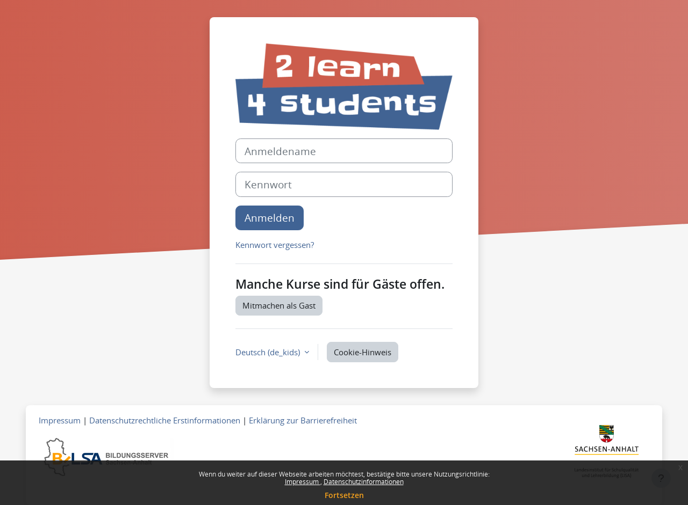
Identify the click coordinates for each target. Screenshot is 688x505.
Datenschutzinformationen (364, 481)
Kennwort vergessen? (274, 244)
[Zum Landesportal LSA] (606, 454)
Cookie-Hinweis (362, 352)
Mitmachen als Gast (279, 305)
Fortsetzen (344, 495)
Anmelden (270, 217)
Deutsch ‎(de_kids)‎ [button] (268, 352)
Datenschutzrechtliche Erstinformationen (164, 420)
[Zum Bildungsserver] (106, 456)
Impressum (302, 481)
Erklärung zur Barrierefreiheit (303, 420)
